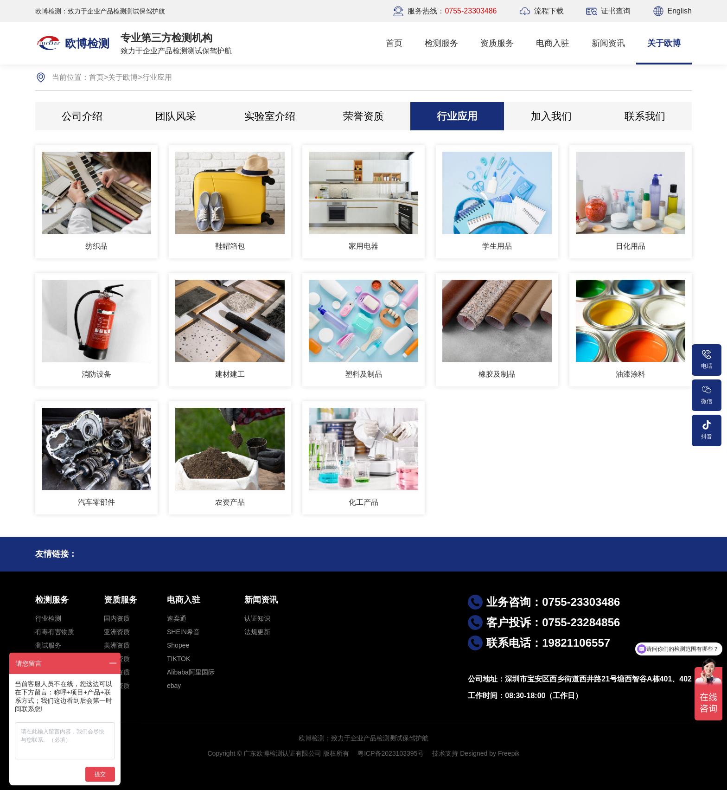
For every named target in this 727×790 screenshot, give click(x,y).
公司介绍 (82, 116)
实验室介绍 (269, 116)
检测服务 (441, 43)
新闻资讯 (608, 43)
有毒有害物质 (54, 632)
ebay (174, 685)
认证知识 (257, 618)
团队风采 (175, 116)
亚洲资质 (117, 632)
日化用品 (630, 246)
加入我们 (551, 116)
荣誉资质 (363, 116)
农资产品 (230, 502)
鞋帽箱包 (230, 246)
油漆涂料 (630, 374)
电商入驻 (552, 43)
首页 (394, 43)
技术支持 (445, 753)
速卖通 (176, 618)
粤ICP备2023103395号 (390, 753)
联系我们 (645, 116)
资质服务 (497, 43)
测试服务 (48, 645)
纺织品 (96, 246)
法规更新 (257, 632)
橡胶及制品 (497, 374)
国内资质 (117, 618)
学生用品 (497, 246)
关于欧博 (664, 43)
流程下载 (549, 11)
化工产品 (363, 502)
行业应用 (157, 77)
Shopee (178, 645)
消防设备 (96, 374)
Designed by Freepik (489, 753)
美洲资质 (117, 645)
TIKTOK (178, 658)
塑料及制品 (363, 374)
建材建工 (230, 374)
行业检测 (48, 618)
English (680, 11)
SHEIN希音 (183, 632)
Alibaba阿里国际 (191, 672)
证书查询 (616, 11)
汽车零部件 (96, 502)
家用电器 (363, 246)
